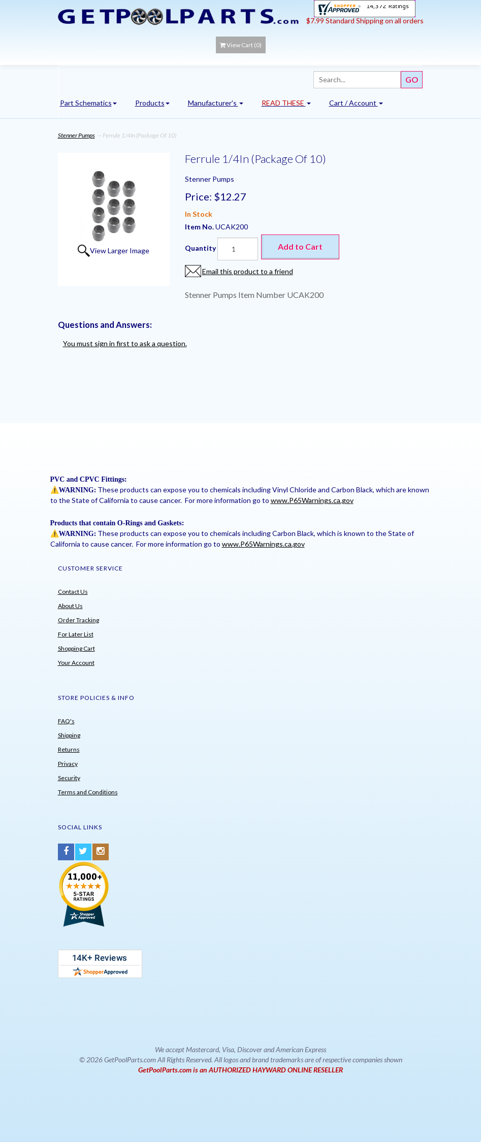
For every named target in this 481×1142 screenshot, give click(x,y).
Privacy (68, 763)
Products (152, 102)
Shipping (69, 735)
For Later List (75, 634)
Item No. (200, 226)
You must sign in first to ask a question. (125, 343)
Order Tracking (78, 620)
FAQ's (66, 721)
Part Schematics (88, 102)
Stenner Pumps (76, 135)
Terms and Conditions (88, 792)
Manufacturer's (215, 102)
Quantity (200, 248)
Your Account (76, 662)
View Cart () (241, 45)
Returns (69, 749)
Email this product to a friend (247, 271)
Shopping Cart (76, 648)
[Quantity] (237, 249)
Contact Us (73, 591)
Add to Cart (300, 246)
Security (69, 778)
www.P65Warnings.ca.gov (312, 500)
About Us (70, 606)
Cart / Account (356, 102)
